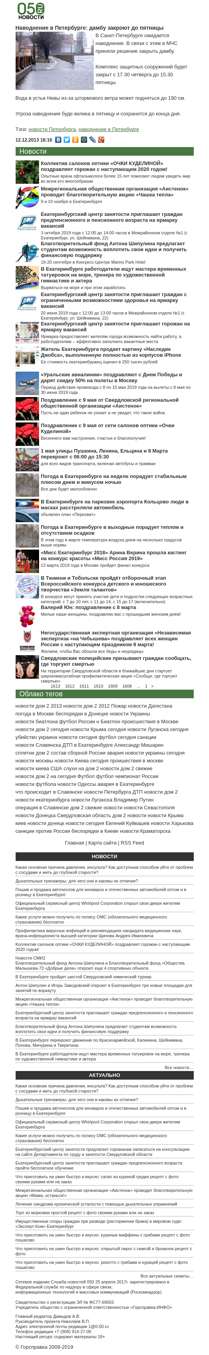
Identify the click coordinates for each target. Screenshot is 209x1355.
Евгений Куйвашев (127, 823)
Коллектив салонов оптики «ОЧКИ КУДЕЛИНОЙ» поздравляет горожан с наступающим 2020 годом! (104, 166)
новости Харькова (172, 823)
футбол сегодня (117, 737)
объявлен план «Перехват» (68, 514)
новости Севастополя (149, 807)
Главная (74, 843)
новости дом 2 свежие (126, 768)
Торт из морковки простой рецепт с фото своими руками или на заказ (85, 1212)
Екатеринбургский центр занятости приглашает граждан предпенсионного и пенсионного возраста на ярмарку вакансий (112, 220)
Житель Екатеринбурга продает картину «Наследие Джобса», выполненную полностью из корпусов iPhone (111, 352)
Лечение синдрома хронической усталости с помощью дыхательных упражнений (96, 1204)
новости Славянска (38, 745)
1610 (98, 686)
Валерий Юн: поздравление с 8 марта (88, 607)
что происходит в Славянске (49, 792)
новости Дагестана (150, 706)
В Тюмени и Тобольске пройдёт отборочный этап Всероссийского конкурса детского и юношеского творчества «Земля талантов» (103, 584)
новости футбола (36, 784)
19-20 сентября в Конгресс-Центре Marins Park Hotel (93, 262)
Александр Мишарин (138, 745)
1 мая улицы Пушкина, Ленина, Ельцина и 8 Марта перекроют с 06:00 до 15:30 (104, 454)
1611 (84, 686)
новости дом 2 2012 (86, 706)
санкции (147, 737)
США (56, 768)
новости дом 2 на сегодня (46, 776)
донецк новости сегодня (76, 823)
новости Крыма (166, 815)
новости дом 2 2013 (39, 706)
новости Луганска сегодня (157, 729)
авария (115, 753)
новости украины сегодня (155, 753)
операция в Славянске (42, 807)
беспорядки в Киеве (94, 831)
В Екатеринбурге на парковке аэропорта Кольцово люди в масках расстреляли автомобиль (115, 504)
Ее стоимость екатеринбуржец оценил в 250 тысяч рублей (99, 361)
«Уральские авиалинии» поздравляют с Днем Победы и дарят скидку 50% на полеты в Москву (111, 377)
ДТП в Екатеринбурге (88, 745)
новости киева (32, 768)
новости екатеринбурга (43, 800)
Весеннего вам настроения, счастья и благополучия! (93, 438)
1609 (113, 686)
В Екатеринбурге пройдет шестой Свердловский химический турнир (84, 976)
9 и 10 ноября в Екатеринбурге (71, 201)
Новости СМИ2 (31, 958)
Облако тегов (41, 694)
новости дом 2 (161, 792)
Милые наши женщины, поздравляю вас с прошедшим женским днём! (111, 614)
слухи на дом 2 (81, 768)
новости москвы (34, 761)
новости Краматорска (145, 831)
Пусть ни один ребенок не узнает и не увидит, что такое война (103, 412)
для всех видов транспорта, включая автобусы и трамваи (98, 463)
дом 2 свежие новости (96, 807)
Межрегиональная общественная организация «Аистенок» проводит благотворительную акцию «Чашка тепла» (115, 192)
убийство (26, 737)
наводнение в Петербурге (109, 129)
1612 (69, 686)
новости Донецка (36, 815)
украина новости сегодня (67, 737)
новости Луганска (91, 800)
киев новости (31, 823)
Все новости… (179, 1067)
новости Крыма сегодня (98, 729)
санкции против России (43, 831)
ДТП (137, 792)
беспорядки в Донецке (81, 714)
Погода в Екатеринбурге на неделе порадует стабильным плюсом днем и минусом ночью (114, 479)
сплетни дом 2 (33, 753)
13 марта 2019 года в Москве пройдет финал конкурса (95, 565)
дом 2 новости (129, 815)
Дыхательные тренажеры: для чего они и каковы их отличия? (77, 881)
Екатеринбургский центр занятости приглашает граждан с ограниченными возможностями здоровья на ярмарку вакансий (114, 300)
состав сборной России (78, 753)
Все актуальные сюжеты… (167, 1276)
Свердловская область (84, 815)
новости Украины (130, 714)
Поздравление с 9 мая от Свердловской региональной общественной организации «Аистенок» (110, 403)
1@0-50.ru (98, 1326)
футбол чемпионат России (127, 776)
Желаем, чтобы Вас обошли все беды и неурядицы (92, 651)
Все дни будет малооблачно (69, 489)
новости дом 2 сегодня (42, 729)
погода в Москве (35, 714)
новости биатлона (37, 721)
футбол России (77, 721)
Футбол (86, 776)
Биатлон (110, 721)
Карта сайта (102, 843)
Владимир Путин (134, 800)
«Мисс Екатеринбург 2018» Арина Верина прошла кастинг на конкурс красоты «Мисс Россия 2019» (114, 555)
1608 (127, 686)
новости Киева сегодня (81, 761)
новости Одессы (76, 784)
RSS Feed (132, 843)
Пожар (119, 706)
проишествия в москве (136, 761)
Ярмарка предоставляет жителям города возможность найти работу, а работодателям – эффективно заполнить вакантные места (111, 339)
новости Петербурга (52, 129)
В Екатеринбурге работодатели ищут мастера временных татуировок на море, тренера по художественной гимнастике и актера (113, 275)
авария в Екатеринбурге (125, 784)
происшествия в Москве (150, 721)
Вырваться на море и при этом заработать (83, 287)
